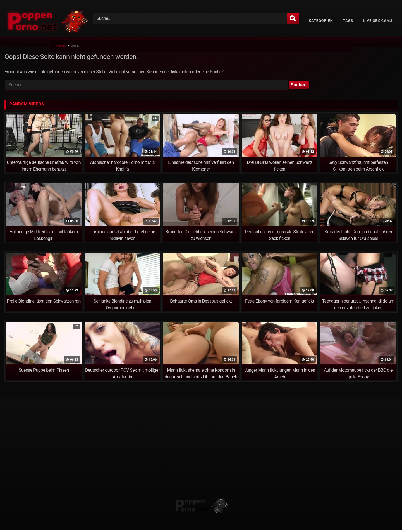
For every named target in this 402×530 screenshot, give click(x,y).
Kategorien (321, 20)
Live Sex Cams (378, 20)
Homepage (60, 45)
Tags (348, 20)
